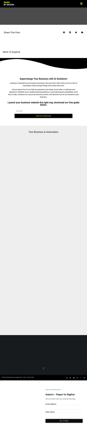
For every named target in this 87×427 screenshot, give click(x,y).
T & (23, 377)
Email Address (51, 404)
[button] (81, 4)
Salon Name (50, 412)
